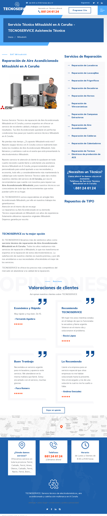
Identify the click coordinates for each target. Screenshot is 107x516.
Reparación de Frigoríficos (85, 80)
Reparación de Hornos (83, 96)
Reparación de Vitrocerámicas (79, 105)
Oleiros (14, 468)
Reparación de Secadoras (85, 88)
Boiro (27, 471)
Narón (15, 471)
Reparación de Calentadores (86, 143)
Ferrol (29, 462)
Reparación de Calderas (84, 136)
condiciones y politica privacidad (64, 502)
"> (17, 6)
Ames (29, 465)
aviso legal (42, 502)
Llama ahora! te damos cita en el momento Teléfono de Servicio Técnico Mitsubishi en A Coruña (84, 179)
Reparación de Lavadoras (85, 65)
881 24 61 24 (48, 11)
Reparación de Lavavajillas (85, 73)
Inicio (10, 37)
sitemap (32, 502)
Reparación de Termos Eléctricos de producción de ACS (86, 154)
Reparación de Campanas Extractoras (85, 116)
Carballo (15, 465)
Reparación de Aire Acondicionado (81, 126)
